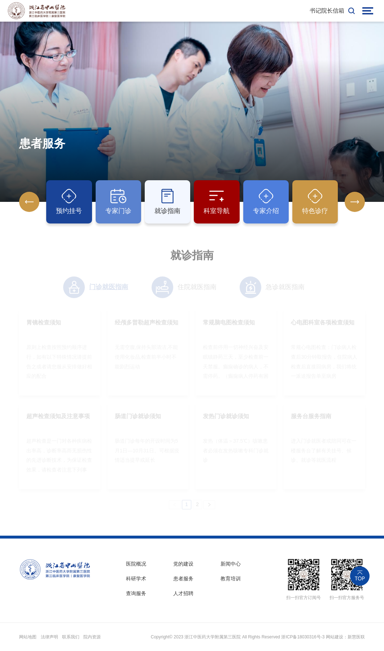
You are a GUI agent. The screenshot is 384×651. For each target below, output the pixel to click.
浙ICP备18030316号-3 (302, 636)
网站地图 (27, 636)
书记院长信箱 (327, 11)
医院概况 (136, 564)
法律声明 (49, 636)
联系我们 (70, 636)
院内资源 (92, 636)
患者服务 (183, 578)
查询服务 (136, 593)
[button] (355, 202)
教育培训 (231, 578)
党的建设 (183, 564)
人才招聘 (183, 593)
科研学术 (136, 578)
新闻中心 (231, 564)
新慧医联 (356, 636)
